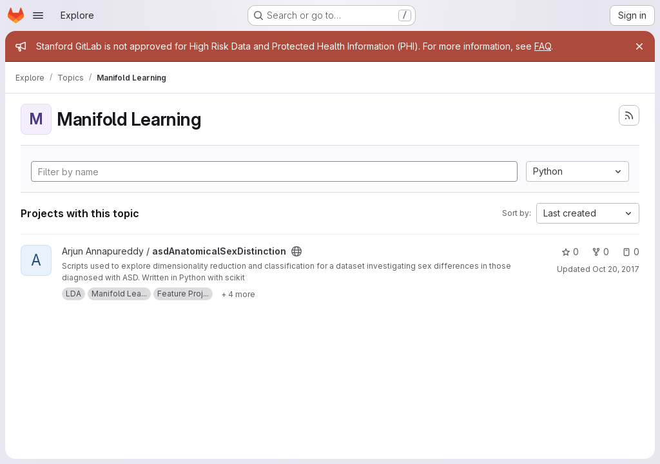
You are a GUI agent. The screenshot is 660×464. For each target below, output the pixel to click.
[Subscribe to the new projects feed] (629, 115)
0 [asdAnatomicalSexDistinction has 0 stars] (570, 251)
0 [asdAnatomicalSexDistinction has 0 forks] (600, 251)
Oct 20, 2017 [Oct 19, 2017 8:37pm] (615, 269)
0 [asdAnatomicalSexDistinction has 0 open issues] (630, 251)
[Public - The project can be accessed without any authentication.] (296, 251)
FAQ (542, 46)
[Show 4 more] (238, 294)
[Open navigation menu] (38, 15)
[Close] (639, 46)
